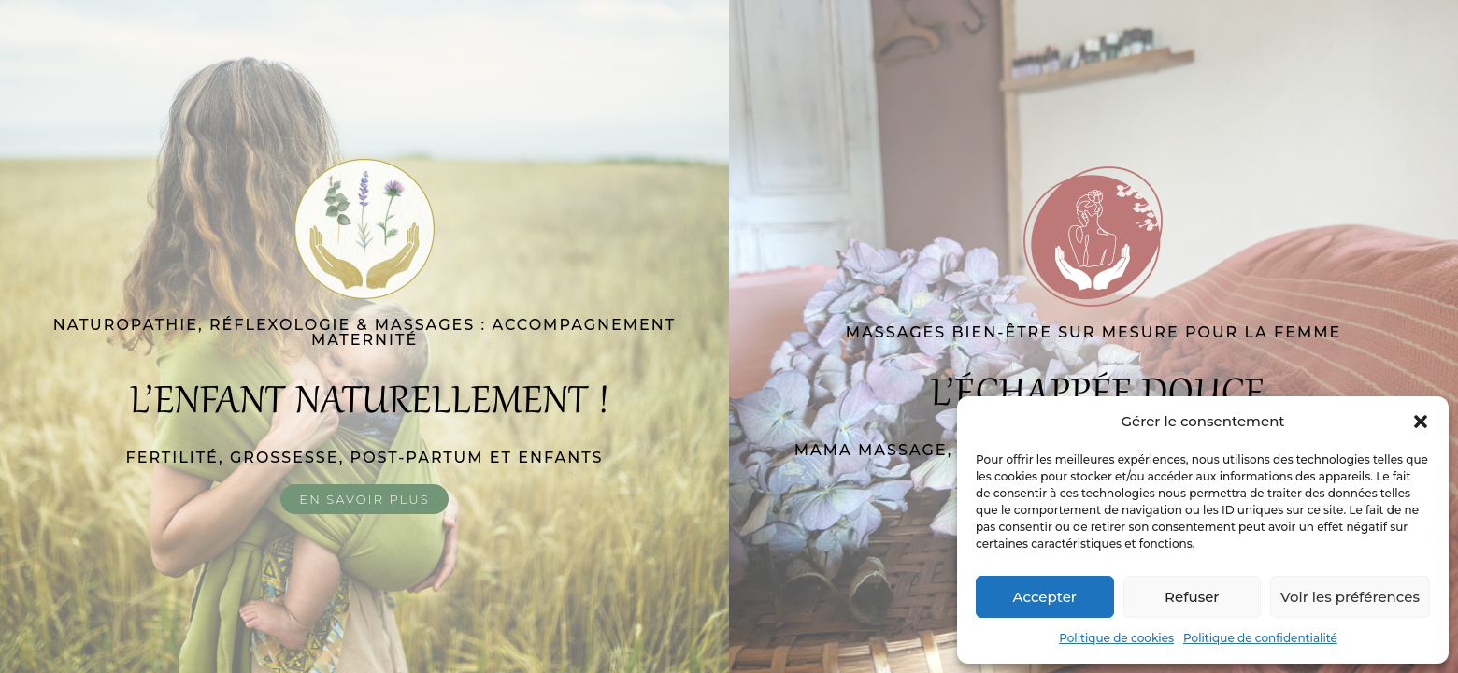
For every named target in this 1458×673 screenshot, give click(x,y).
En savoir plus (364, 499)
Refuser (1192, 597)
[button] (1420, 421)
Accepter (1045, 597)
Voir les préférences (1350, 597)
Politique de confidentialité (1260, 638)
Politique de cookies (1116, 638)
